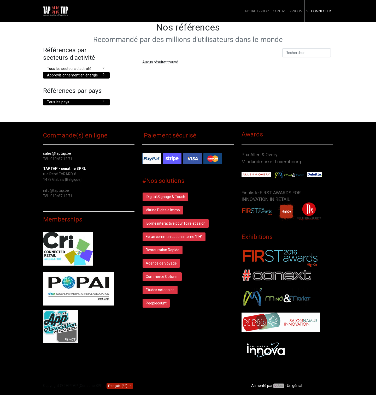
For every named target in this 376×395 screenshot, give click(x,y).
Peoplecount (156, 303)
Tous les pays (76, 101)
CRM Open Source (318, 386)
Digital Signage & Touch (165, 197)
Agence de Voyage (161, 263)
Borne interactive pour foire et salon (175, 223)
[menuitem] (257, 11)
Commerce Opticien (162, 276)
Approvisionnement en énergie (76, 75)
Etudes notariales (160, 290)
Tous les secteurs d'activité (76, 68)
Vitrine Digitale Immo (163, 210)
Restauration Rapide (162, 250)
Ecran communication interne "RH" (174, 237)
